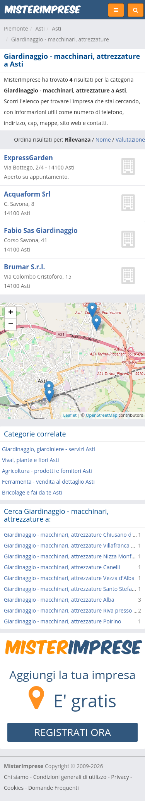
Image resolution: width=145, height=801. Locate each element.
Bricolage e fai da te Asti (32, 492)
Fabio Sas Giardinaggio (41, 230)
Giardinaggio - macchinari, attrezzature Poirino (62, 621)
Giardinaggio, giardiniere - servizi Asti (48, 449)
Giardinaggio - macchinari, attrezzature (60, 39)
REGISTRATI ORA (72, 732)
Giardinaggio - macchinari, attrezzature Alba (59, 599)
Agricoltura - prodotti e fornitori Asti (47, 470)
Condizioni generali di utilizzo (70, 776)
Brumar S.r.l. (24, 266)
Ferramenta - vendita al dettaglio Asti (48, 481)
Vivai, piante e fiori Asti (30, 460)
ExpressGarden (28, 157)
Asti (39, 28)
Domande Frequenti (53, 787)
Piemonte (16, 28)
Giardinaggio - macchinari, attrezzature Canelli (62, 567)
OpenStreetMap (102, 415)
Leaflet (70, 415)
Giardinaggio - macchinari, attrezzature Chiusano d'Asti (73, 534)
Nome (103, 139)
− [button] (10, 324)
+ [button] (10, 313)
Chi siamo (16, 776)
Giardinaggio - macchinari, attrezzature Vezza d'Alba (69, 578)
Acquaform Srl (27, 194)
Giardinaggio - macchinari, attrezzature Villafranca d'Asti (74, 545)
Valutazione (130, 139)
